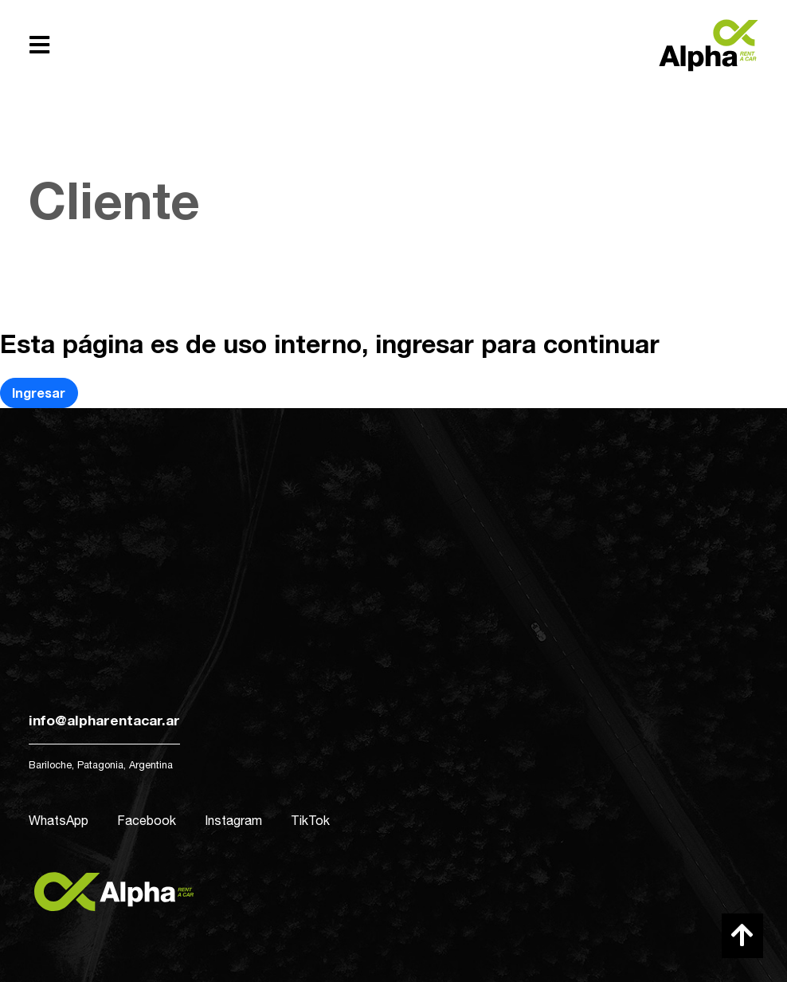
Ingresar (38, 392)
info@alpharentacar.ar (104, 720)
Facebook (146, 820)
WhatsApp (58, 820)
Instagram (233, 820)
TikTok (310, 820)
